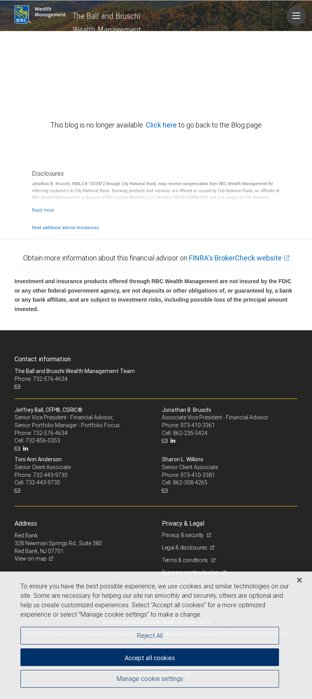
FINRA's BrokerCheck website (235, 257)
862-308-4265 (190, 482)
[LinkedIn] (26, 448)
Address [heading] (26, 523)
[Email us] (18, 386)
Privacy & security (183, 535)
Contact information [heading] (43, 359)
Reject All (150, 635)
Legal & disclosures (185, 547)
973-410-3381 (197, 475)
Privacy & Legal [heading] (183, 523)
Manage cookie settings (150, 679)
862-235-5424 (190, 433)
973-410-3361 (197, 425)
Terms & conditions (185, 560)
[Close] (299, 580)
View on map (31, 558)
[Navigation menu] (296, 15)
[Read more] (43, 210)
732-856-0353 (43, 440)
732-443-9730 (50, 475)
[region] (156, 635)
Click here (162, 124)
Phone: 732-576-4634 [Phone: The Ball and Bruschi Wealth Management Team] (41, 378)
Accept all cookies (150, 658)
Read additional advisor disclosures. (66, 227)
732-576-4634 (50, 433)
